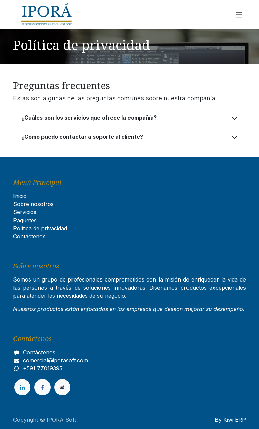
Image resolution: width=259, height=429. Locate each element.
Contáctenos (29, 236)
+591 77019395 (42, 368)
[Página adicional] (62, 387)
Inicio (20, 196)
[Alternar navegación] (239, 14)
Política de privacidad (40, 228)
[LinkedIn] (22, 387)
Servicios (24, 212)
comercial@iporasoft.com (55, 360)
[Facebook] (42, 387)
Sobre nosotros (33, 204)
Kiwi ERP (234, 419)
